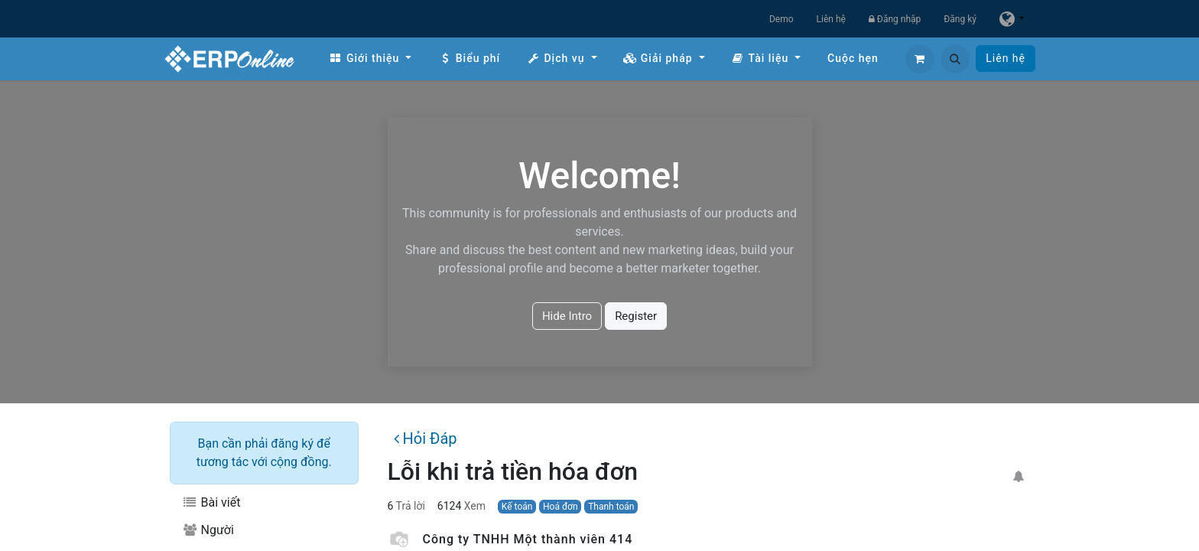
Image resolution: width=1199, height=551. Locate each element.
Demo (781, 19)
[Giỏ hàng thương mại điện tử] (919, 58)
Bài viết (211, 502)
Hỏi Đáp (425, 438)
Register (636, 316)
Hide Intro (567, 316)
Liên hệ (831, 19)
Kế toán (517, 506)
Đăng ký (960, 19)
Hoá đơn (560, 506)
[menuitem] (370, 58)
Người (208, 530)
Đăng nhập (895, 19)
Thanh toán (611, 506)
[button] (955, 58)
